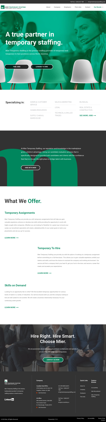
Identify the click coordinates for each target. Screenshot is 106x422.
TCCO (56, 419)
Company (57, 7)
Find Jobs (78, 7)
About (48, 7)
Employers (67, 7)
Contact (87, 7)
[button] (42, 66)
